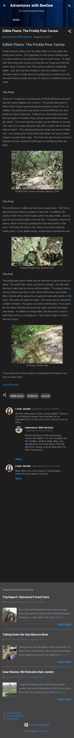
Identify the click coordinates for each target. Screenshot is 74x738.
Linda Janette (23, 409)
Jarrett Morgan (10, 385)
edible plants (16, 396)
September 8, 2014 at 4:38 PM (45, 409)
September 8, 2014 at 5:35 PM (39, 431)
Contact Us (12, 719)
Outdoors (33, 396)
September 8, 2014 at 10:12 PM (46, 467)
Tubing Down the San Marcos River (25, 635)
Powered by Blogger (37, 725)
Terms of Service (15, 716)
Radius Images (44, 732)
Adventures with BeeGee (31, 5)
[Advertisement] (37, 555)
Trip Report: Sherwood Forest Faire (26, 597)
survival (46, 396)
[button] (69, 32)
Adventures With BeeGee (39, 428)
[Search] (69, 6)
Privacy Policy (13, 713)
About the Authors (37, 19)
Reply (18, 460)
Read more (64, 625)
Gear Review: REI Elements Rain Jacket (28, 672)
